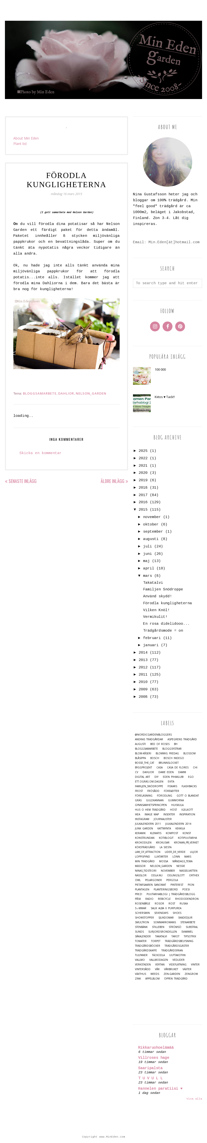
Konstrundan (144, 838)
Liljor (194, 852)
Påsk (138, 899)
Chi (195, 767)
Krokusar (162, 842)
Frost (139, 791)
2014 (143, 653)
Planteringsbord (166, 889)
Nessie (180, 866)
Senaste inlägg (23, 481)
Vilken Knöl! (156, 610)
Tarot (175, 936)
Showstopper (144, 917)
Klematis (155, 833)
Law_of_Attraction (147, 852)
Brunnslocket (169, 763)
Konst (187, 833)
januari (151, 645)
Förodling (164, 795)
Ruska (184, 903)
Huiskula (177, 805)
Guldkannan (155, 800)
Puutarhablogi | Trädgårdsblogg (171, 894)
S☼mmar (140, 908)
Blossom (189, 753)
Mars (187, 856)
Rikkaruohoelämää (156, 1048)
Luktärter (161, 856)
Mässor (140, 866)
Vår (157, 969)
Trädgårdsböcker (147, 945)
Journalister (163, 819)
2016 (143, 502)
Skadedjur (185, 917)
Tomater (141, 941)
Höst (173, 809)
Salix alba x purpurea (166, 908)
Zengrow (191, 974)
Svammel (187, 931)
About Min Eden (26, 138)
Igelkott (187, 809)
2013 (143, 660)
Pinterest (176, 884)
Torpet (155, 941)
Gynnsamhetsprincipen (151, 805)
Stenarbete (187, 922)
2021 (143, 466)
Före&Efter (171, 791)
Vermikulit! (155, 617)
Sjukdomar (166, 917)
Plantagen (142, 889)
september (153, 532)
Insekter (169, 814)
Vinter (195, 964)
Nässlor (141, 875)
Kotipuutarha (187, 838)
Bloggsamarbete (39, 393)
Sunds (139, 931)
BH (175, 744)
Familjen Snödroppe (163, 589)
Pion (191, 884)
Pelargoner (153, 880)
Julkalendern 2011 (148, 823)
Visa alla (194, 1098)
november (152, 517)
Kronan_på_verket (186, 842)
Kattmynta (164, 828)
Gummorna (176, 800)
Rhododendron (187, 899)
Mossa (163, 861)
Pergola (172, 880)
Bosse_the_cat (144, 763)
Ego (191, 777)
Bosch (154, 758)
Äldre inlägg (112, 481)
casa (159, 767)
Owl (138, 880)
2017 (143, 495)
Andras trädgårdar (149, 739)
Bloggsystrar (172, 748)
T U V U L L (150, 1078)
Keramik (140, 833)
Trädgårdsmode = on (163, 631)
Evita (171, 781)
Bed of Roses (159, 744)
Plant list (20, 143)
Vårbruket (171, 969)
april (148, 568)
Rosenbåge (142, 903)
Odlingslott (176, 875)
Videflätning (178, 964)
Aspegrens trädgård (182, 739)
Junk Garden (144, 828)
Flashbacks (189, 786)
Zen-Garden (172, 974)
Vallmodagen (158, 960)
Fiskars (172, 786)
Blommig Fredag (167, 753)
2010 (143, 682)
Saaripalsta (150, 1068)
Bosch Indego (174, 758)
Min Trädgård (145, 861)
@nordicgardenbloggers (153, 734)
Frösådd (153, 791)
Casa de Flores (177, 767)
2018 (143, 488)
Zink (138, 978)
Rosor (159, 903)
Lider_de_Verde (175, 852)
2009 (143, 689)
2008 (143, 697)
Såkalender (143, 936)
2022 (143, 458)
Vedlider (178, 960)
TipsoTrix (190, 936)
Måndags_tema (182, 861)
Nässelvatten (188, 870)
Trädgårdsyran (172, 950)
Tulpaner (141, 955)
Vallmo (140, 960)
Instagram (142, 819)
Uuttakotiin (177, 955)
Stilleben (158, 927)
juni (147, 554)
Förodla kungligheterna (167, 603)
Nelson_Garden (91, 393)
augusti (151, 539)
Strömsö (175, 927)
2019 (143, 480)
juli (147, 546)
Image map (152, 814)
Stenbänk (141, 927)
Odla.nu (157, 875)
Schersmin (142, 913)
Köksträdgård (145, 847)
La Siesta (165, 847)
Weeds (155, 974)
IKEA (137, 814)
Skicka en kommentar (40, 453)
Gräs (138, 800)
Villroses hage (153, 1058)
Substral (192, 927)
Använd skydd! (157, 596)
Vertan (160, 964)
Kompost (172, 833)
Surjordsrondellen (162, 931)
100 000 (160, 369)
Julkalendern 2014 (178, 823)
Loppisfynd (142, 856)
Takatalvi (153, 583)
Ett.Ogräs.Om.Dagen (149, 781)
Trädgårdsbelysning (179, 941)
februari (152, 638)
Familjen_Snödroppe (149, 786)
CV (136, 772)
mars (147, 576)
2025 (143, 451)
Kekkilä (180, 828)
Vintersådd (143, 969)
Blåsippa (140, 758)
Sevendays (161, 913)
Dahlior (66, 393)
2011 (143, 675)
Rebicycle (164, 899)
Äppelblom (152, 978)
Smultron (142, 922)
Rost (172, 903)
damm (182, 772)
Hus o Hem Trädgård (150, 809)
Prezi (138, 894)
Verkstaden (143, 964)
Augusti (140, 744)
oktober (151, 524)
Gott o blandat (188, 795)
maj (146, 561)
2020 (143, 473)
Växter (187, 969)
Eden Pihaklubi (173, 777)
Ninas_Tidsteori (145, 870)
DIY (156, 777)
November (168, 870)
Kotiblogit (166, 838)
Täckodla (158, 955)
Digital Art (142, 777)
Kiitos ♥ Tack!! (165, 397)
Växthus (140, 974)
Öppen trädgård (176, 978)
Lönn (176, 856)
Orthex (194, 875)
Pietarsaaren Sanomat (150, 884)
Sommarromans (164, 922)
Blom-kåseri (143, 753)
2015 (143, 510)
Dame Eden (166, 772)
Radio (149, 899)
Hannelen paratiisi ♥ (160, 1089)
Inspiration (187, 814)
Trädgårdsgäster (177, 945)
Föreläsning (143, 795)
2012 (143, 667)
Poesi (186, 889)
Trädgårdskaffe (146, 950)
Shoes (177, 913)
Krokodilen (143, 842)
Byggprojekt (143, 767)
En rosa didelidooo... (166, 624)
